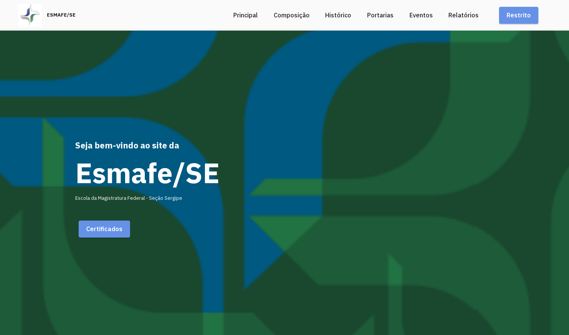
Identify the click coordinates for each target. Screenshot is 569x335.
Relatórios (463, 15)
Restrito (519, 15)
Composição (292, 15)
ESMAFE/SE (61, 15)
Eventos (421, 15)
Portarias (380, 15)
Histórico (338, 15)
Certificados (104, 229)
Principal (245, 15)
